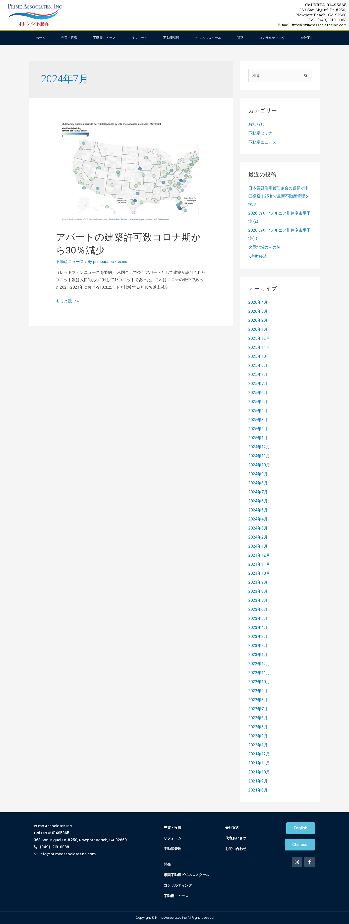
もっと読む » (67, 301)
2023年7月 (258, 600)
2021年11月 (259, 763)
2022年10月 (259, 681)
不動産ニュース (104, 38)
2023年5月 (258, 618)
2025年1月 (258, 437)
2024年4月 (258, 519)
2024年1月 (258, 546)
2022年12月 (259, 663)
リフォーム (139, 38)
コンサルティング (272, 38)
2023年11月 (259, 564)
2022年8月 (258, 699)
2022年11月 (259, 672)
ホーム (40, 38)
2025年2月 (258, 428)
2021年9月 (258, 781)
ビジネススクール (208, 38)
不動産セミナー (262, 133)
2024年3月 (258, 528)
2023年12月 (259, 555)
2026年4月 (258, 302)
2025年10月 (259, 356)
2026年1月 (258, 329)
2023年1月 (258, 654)
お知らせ (256, 124)
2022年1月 (258, 745)
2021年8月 (258, 790)
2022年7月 (258, 708)
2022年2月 (258, 736)
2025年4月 (258, 410)
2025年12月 (259, 338)
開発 (240, 38)
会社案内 (307, 38)
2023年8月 (258, 591)
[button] (300, 828)
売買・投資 (69, 38)
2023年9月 (258, 582)
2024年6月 (258, 501)
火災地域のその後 (264, 247)
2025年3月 (258, 419)
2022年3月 (258, 726)
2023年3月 (258, 636)
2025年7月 (258, 383)
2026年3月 (258, 311)
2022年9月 (258, 690)
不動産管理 (171, 38)
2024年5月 (258, 510)
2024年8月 (258, 483)
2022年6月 (258, 717)
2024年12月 (259, 446)
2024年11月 (259, 455)
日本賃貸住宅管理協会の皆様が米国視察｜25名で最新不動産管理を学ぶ (278, 196)
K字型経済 (257, 256)
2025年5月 (258, 401)
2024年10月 (259, 465)
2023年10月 (259, 573)
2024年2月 (258, 537)
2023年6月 (258, 609)
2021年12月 (259, 754)
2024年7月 (258, 492)
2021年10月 (259, 772)
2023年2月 (258, 645)
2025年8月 (258, 374)
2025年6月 (258, 392)
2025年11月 (259, 347)
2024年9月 (258, 474)
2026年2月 (258, 320)
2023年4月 (258, 627)
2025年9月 (258, 365)
